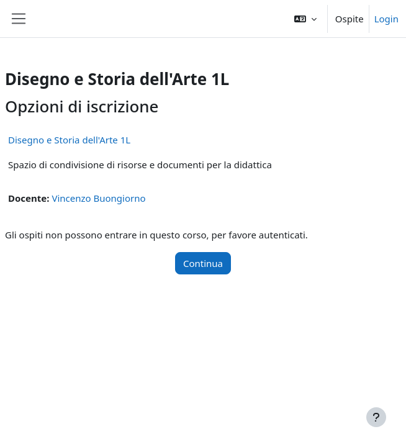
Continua (203, 263)
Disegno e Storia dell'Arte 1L (69, 139)
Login (386, 18)
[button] (305, 18)
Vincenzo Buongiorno (98, 198)
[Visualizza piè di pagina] (376, 417)
